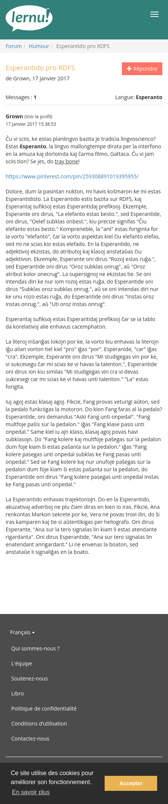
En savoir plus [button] (31, 792)
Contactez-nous (30, 738)
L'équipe (21, 663)
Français (22, 632)
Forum (14, 46)
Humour (39, 46)
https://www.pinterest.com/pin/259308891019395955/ (72, 176)
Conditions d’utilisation (39, 723)
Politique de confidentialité (43, 708)
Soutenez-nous (29, 678)
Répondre (142, 68)
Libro (17, 693)
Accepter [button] (130, 783)
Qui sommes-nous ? (35, 648)
